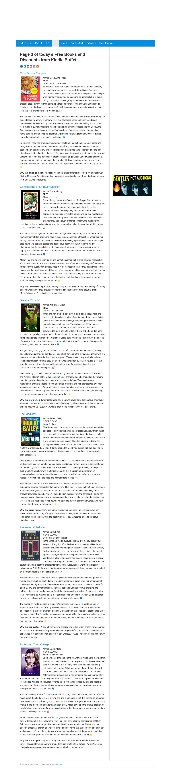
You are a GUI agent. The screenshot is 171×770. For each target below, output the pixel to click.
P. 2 (48, 43)
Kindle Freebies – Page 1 (30, 43)
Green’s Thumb (29, 300)
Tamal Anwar (57, 764)
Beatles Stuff (77, 43)
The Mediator (28, 413)
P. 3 (55, 43)
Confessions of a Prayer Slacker (40, 186)
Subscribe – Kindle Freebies (100, 43)
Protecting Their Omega (34, 644)
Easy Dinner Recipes (33, 73)
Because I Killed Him (33, 527)
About (64, 43)
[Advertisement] (80, 18)
